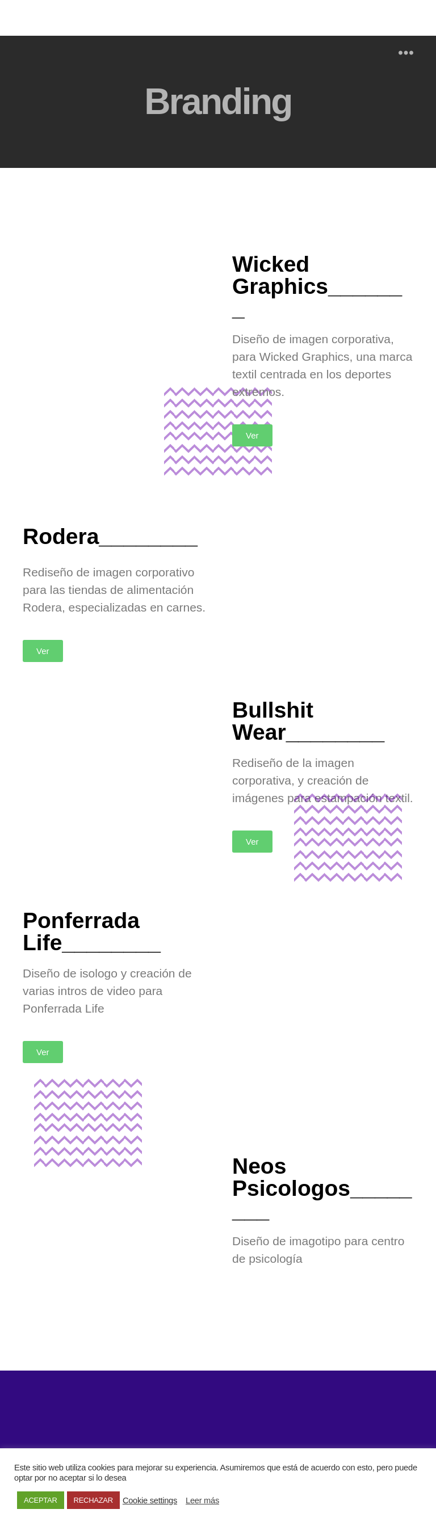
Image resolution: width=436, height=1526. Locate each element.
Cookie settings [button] (150, 1500)
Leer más (202, 1500)
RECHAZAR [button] (93, 1500)
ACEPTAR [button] (40, 1500)
